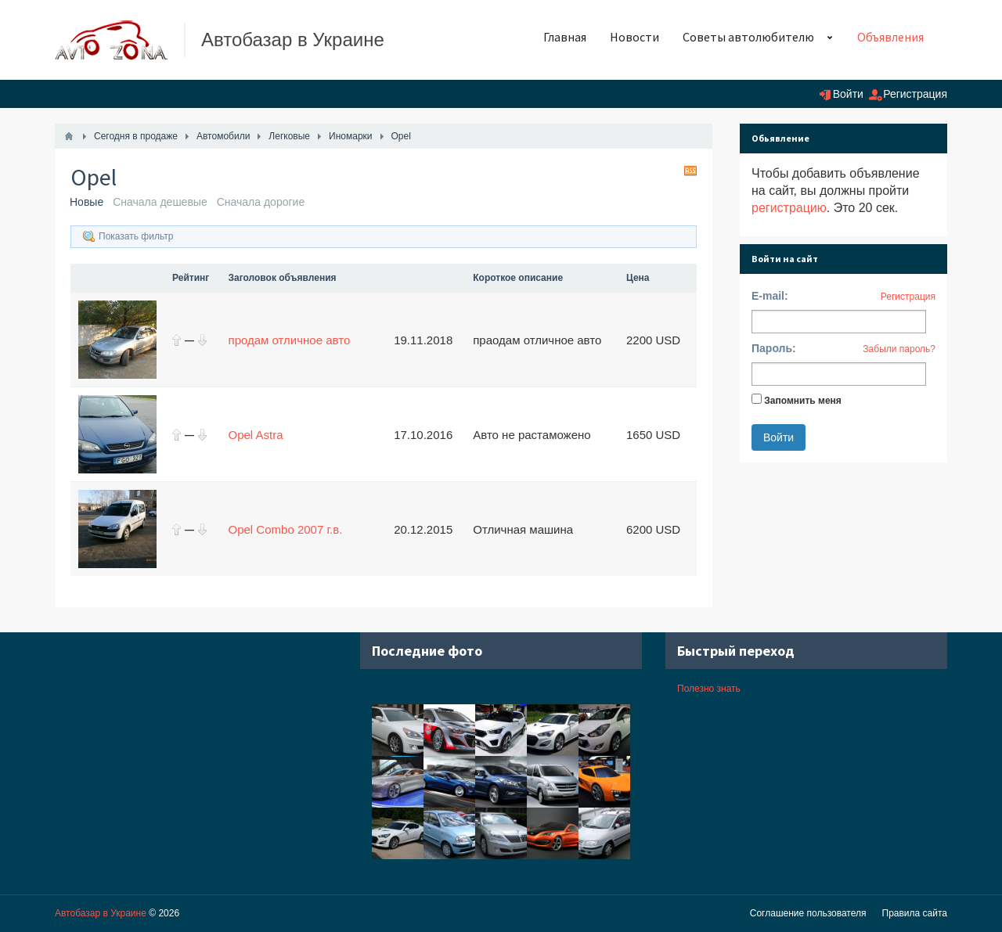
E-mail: (770, 296)
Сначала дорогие (261, 202)
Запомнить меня (803, 400)
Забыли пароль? (899, 349)
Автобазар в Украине (100, 913)
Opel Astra (256, 434)
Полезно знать (709, 688)
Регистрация (915, 94)
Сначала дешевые (160, 202)
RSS (690, 170)
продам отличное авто (290, 340)
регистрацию (789, 207)
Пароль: (774, 348)
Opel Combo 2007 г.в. (286, 529)
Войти (848, 94)
